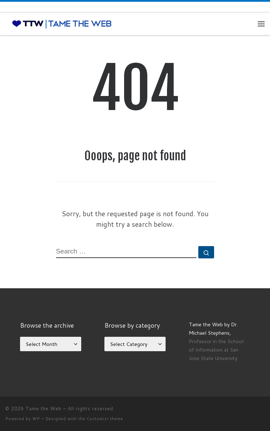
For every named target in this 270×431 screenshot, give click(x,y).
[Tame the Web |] (61, 23)
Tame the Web (44, 408)
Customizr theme (105, 419)
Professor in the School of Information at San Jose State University (216, 349)
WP (36, 419)
